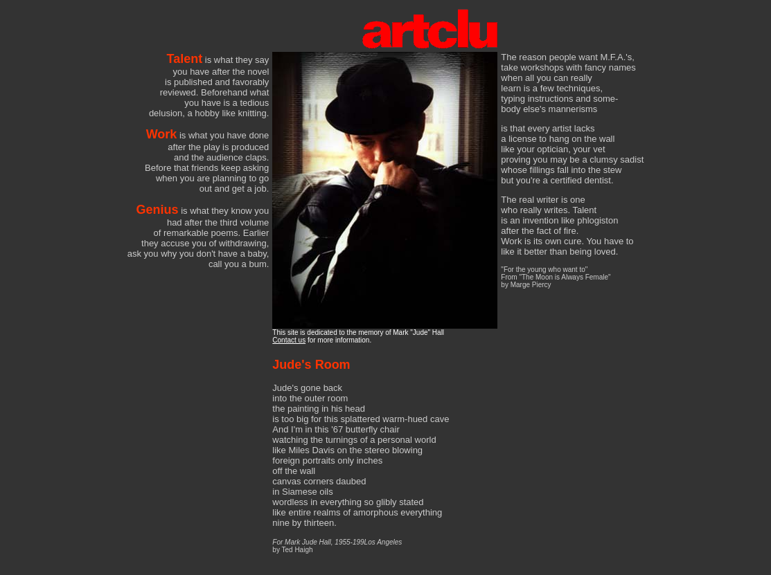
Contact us (288, 340)
